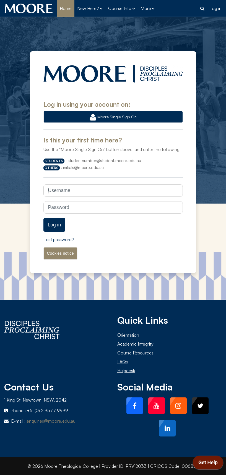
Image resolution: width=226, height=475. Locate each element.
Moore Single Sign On (113, 117)
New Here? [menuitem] (88, 8)
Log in (215, 8)
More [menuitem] (146, 8)
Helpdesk (126, 370)
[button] (202, 8)
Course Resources (135, 353)
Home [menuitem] (66, 8)
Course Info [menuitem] (119, 8)
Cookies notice (60, 253)
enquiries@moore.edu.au (51, 421)
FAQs (122, 361)
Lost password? (58, 239)
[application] (208, 464)
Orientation (128, 335)
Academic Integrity (135, 344)
